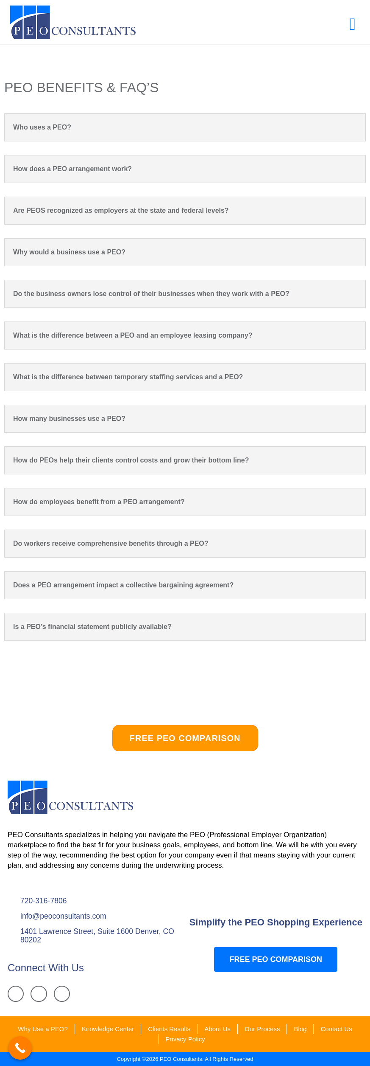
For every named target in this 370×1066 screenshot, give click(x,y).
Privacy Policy (185, 1039)
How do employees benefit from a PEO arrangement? (99, 501)
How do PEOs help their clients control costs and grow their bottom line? (131, 460)
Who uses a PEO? (42, 127)
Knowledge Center (108, 1028)
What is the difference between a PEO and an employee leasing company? (133, 335)
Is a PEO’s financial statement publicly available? (92, 626)
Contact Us (336, 1028)
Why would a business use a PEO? (69, 252)
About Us (217, 1028)
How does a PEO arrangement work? (72, 168)
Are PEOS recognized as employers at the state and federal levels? (121, 210)
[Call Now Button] (20, 1048)
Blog (300, 1028)
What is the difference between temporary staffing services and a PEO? (128, 377)
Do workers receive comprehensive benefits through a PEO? (111, 543)
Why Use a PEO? (43, 1028)
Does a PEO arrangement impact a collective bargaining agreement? (123, 585)
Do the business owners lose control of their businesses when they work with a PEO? (151, 293)
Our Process (262, 1028)
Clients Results (169, 1028)
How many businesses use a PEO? (69, 418)
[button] (352, 24)
